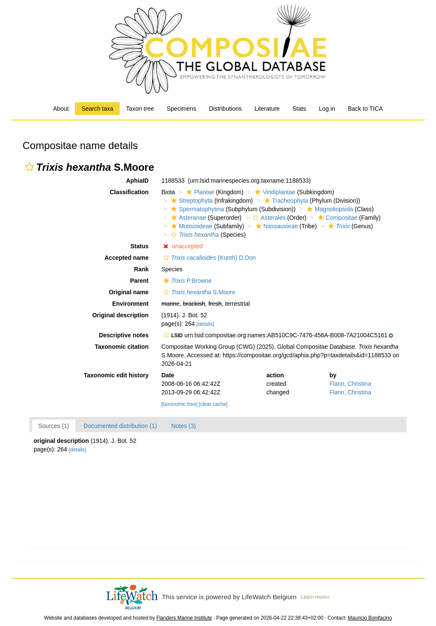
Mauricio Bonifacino (370, 618)
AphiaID (137, 180)
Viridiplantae (274, 192)
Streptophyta (190, 200)
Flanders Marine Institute (184, 618)
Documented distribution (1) (120, 425)
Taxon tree (140, 108)
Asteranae (187, 217)
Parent (139, 280)
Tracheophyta (285, 200)
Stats (299, 108)
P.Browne (186, 280)
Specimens (181, 108)
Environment (130, 303)
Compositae (337, 217)
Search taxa (97, 108)
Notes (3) (183, 425)
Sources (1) (53, 425)
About (61, 108)
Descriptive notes (124, 335)
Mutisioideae (190, 226)
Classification (129, 192)
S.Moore (198, 292)
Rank (141, 269)
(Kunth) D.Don (208, 257)
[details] (205, 324)
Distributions (225, 108)
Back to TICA (365, 108)
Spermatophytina (196, 209)
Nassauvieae (276, 226)
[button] (29, 167)
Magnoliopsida (329, 209)
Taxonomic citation (122, 346)
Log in (327, 108)
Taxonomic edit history (116, 375)
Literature (267, 108)
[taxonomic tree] (179, 404)
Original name (129, 292)
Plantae (199, 192)
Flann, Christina (350, 383)
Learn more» (315, 597)
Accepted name (127, 257)
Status (139, 246)
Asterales (268, 217)
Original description (120, 315)
